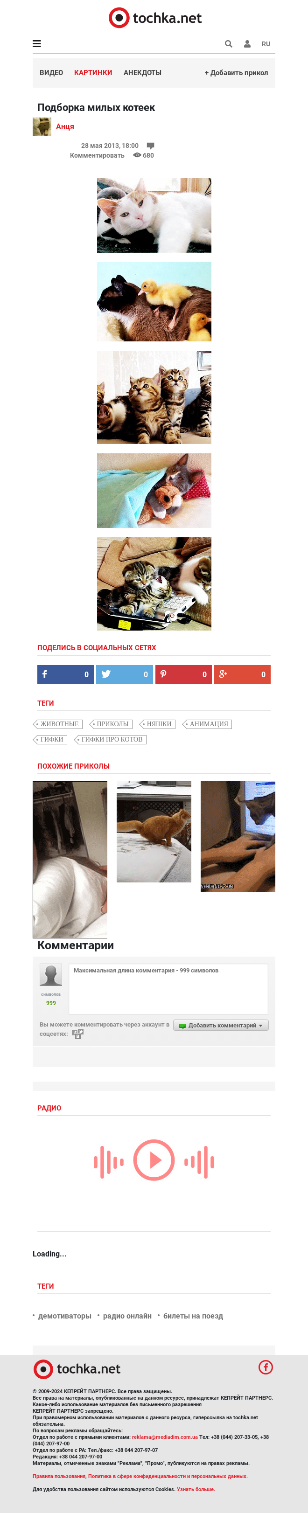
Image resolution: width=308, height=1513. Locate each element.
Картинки (93, 73)
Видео (51, 73)
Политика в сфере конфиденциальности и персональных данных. (168, 1476)
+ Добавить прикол (236, 73)
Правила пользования (59, 1476)
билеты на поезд (193, 1316)
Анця (65, 126)
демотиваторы (64, 1316)
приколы (113, 724)
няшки (159, 724)
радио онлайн (127, 1316)
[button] (247, 43)
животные (60, 724)
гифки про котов (112, 739)
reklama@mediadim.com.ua (165, 1437)
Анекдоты (142, 73)
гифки (52, 739)
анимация (209, 724)
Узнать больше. (196, 1489)
